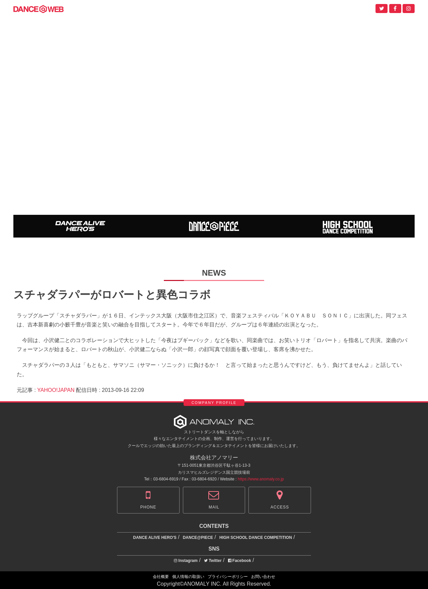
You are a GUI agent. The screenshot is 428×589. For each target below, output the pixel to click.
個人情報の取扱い (188, 576)
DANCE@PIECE (198, 537)
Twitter (213, 560)
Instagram (186, 560)
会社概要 (161, 576)
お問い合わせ (263, 576)
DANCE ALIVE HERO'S (155, 537)
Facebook (239, 560)
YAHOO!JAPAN (55, 390)
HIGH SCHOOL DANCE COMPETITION (255, 537)
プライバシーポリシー (228, 576)
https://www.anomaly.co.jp (261, 479)
